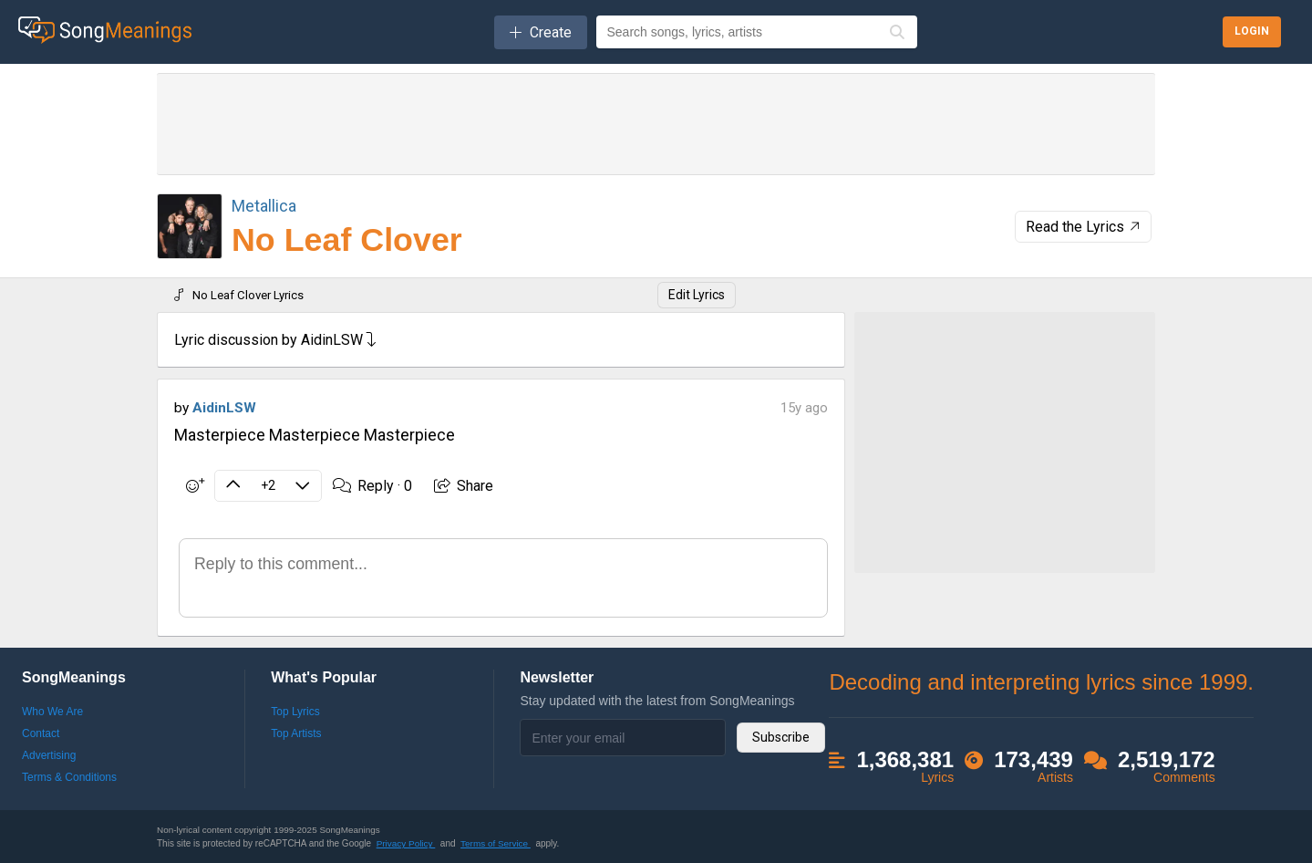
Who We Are (52, 711)
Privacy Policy (406, 843)
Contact (40, 733)
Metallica (264, 205)
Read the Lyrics (1084, 226)
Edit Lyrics (696, 294)
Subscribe (781, 737)
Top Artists (296, 733)
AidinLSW (224, 408)
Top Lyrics (295, 711)
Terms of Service (495, 843)
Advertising (49, 755)
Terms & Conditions (69, 777)
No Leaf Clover (347, 240)
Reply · (372, 485)
